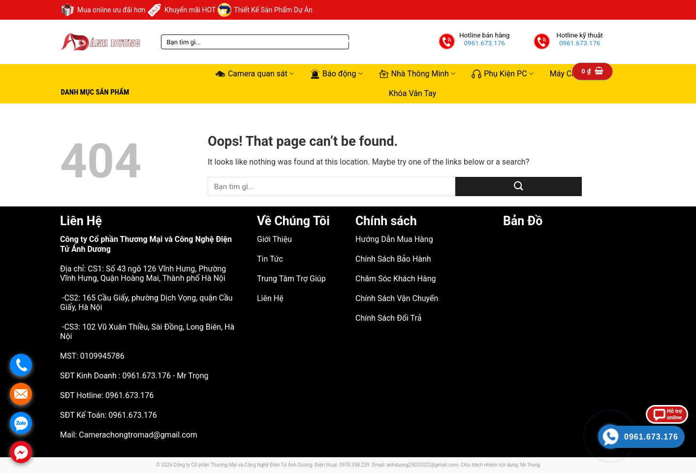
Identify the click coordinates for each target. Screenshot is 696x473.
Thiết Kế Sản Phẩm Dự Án (265, 10)
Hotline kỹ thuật (579, 35)
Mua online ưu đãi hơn (102, 9)
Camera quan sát (255, 74)
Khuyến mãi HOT (181, 9)
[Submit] (518, 186)
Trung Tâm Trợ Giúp (291, 278)
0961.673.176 (484, 43)
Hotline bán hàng (484, 35)
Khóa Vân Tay (413, 93)
